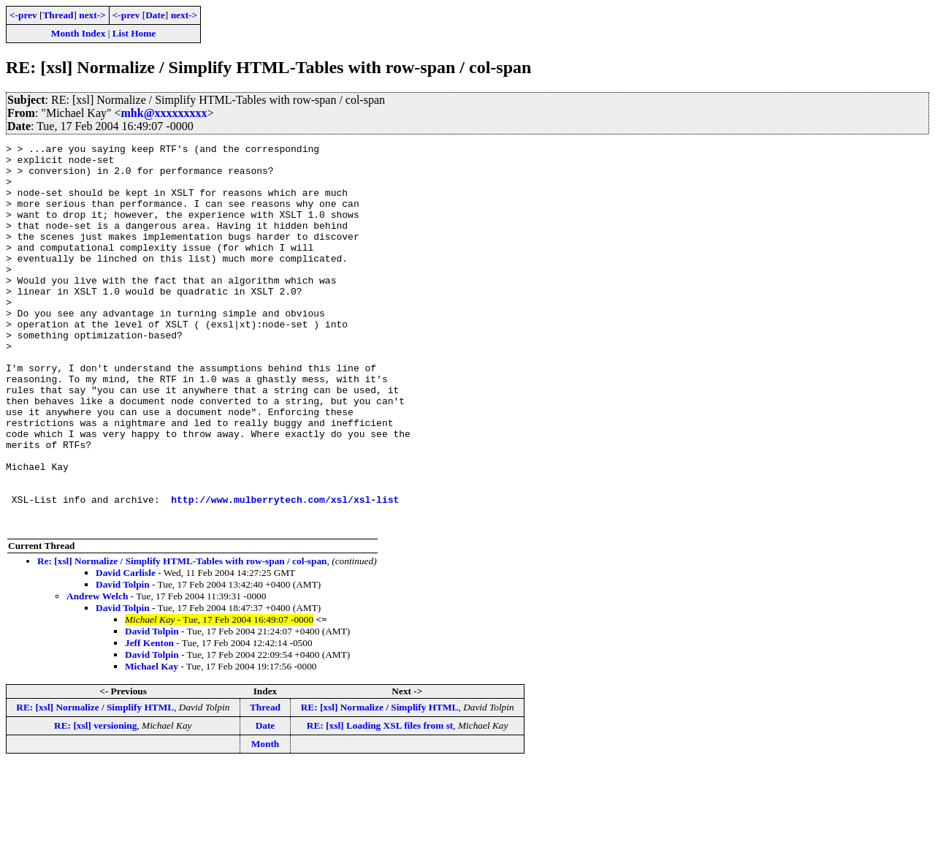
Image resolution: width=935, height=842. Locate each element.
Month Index (78, 33)
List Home (134, 33)
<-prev (23, 15)
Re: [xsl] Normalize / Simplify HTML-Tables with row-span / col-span (182, 637)
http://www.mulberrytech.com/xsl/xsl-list (285, 571)
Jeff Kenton (149, 719)
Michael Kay (151, 742)
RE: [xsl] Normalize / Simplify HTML (95, 783)
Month (265, 820)
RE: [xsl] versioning (95, 802)
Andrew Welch (97, 672)
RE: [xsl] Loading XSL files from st (380, 802)
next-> (92, 15)
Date (155, 15)
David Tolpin (123, 661)
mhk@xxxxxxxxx (164, 113)
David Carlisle (126, 649)
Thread (57, 15)
